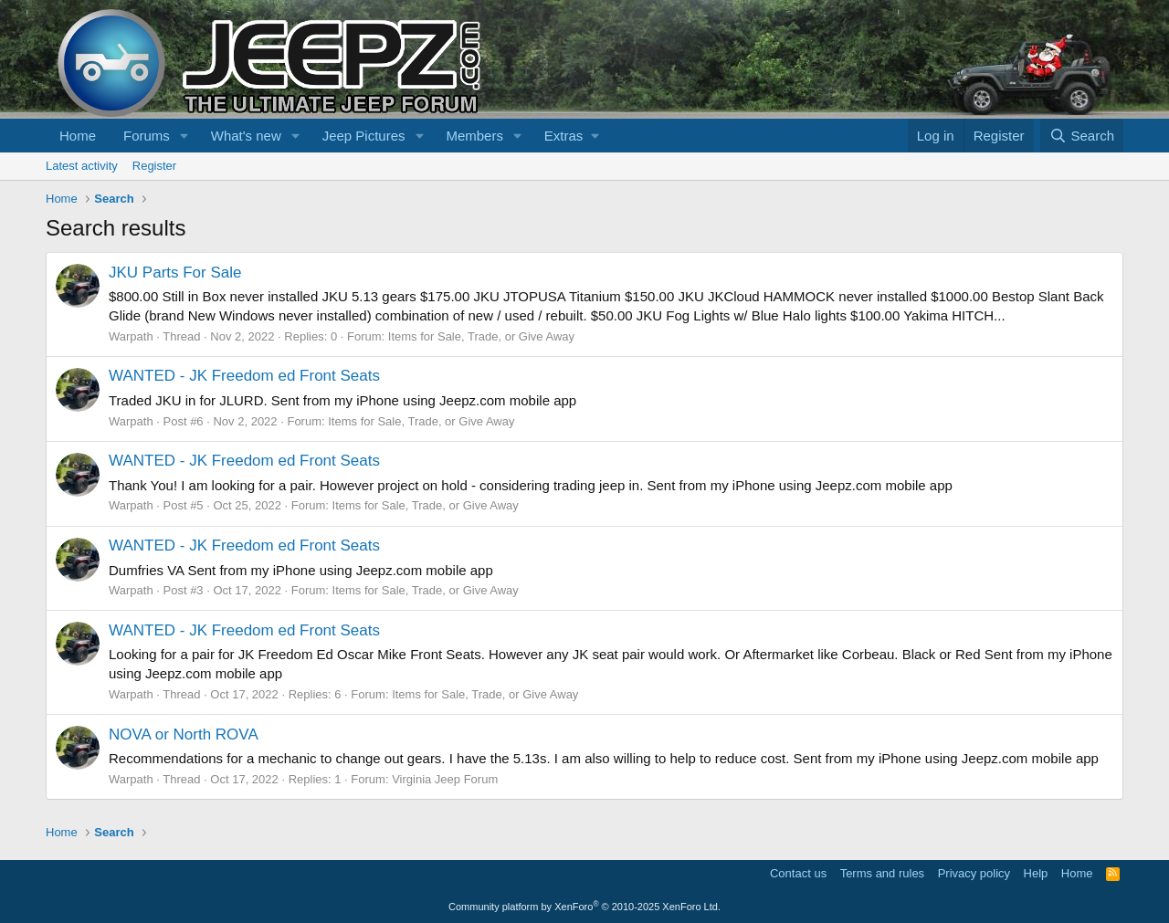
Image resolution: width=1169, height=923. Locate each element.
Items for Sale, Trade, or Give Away (481, 336)
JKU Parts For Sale (175, 272)
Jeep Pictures (363, 135)
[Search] (1081, 135)
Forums (146, 135)
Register (154, 166)
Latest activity (82, 166)
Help (1036, 873)
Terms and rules (882, 873)
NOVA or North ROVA (183, 734)
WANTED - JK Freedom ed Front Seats (244, 375)
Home (77, 135)
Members (474, 135)
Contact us (798, 873)
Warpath (131, 336)
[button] (184, 135)
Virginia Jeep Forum (445, 779)
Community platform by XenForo (584, 906)
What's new (246, 135)
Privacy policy (974, 873)
